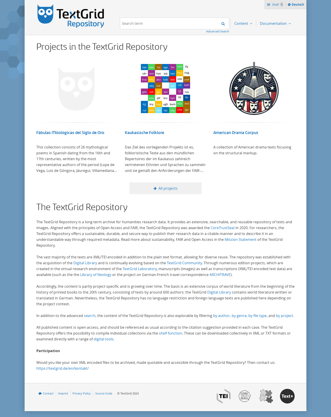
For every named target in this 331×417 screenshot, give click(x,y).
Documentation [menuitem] (274, 23)
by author (221, 315)
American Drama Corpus (235, 132)
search (90, 315)
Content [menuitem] (241, 23)
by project (284, 315)
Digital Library (85, 262)
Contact (48, 393)
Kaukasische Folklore (144, 132)
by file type (257, 315)
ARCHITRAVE (220, 274)
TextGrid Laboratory (140, 268)
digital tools (104, 339)
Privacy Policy (81, 393)
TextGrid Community (184, 262)
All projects (168, 188)
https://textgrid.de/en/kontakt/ (62, 368)
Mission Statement (240, 239)
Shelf (277, 4)
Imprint (63, 393)
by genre (239, 315)
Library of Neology (95, 274)
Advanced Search (217, 31)
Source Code (103, 393)
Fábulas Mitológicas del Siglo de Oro (70, 132)
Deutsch (298, 5)
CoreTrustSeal (223, 227)
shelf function (170, 333)
